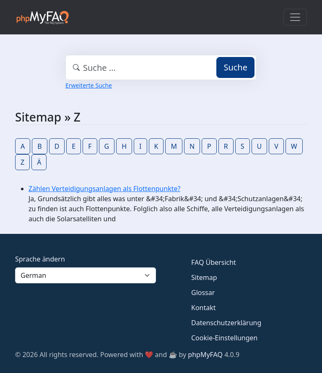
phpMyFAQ (205, 354)
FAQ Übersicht (213, 262)
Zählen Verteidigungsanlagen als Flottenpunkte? (104, 188)
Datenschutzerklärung (226, 322)
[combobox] (161, 67)
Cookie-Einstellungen (224, 337)
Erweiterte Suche (88, 85)
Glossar (203, 292)
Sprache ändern (40, 259)
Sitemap (204, 277)
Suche (235, 67)
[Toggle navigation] (295, 17)
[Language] (85, 275)
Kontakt (203, 307)
